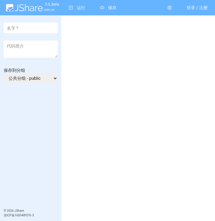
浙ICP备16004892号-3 (19, 215)
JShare (19, 210)
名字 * (12, 28)
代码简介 (15, 46)
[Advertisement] (31, 168)
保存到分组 (14, 70)
